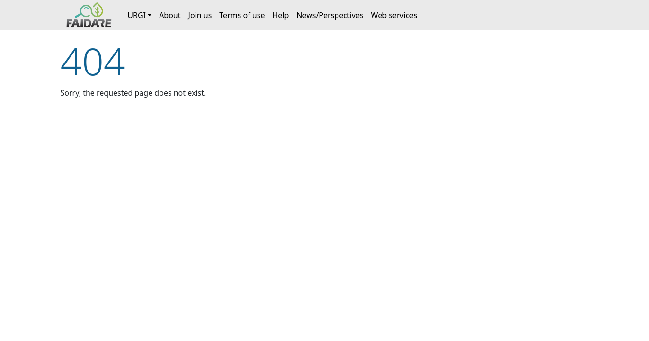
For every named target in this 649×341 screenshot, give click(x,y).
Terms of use (242, 15)
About (169, 15)
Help (280, 15)
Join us (200, 15)
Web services (394, 15)
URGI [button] (136, 15)
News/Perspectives (329, 15)
